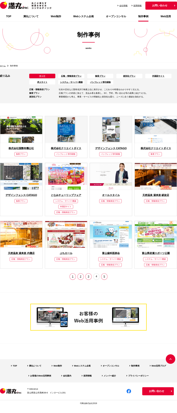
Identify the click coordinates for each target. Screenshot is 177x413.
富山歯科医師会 (111, 253)
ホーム (3, 66)
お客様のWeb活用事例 (40, 376)
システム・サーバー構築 (71, 82)
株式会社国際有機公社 (21, 148)
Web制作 (56, 16)
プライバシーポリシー (138, 376)
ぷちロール (66, 253)
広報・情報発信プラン (71, 76)
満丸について (31, 16)
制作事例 (143, 16)
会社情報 (122, 5)
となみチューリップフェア (66, 195)
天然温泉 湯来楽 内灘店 (21, 253)
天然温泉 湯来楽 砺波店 (155, 195)
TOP (8, 16)
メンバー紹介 (110, 376)
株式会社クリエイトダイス (66, 148)
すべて (42, 76)
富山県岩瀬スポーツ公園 (156, 253)
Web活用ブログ (159, 366)
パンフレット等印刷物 (100, 82)
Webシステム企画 (83, 16)
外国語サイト (158, 76)
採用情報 (136, 5)
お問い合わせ (159, 5)
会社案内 (67, 376)
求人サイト (42, 82)
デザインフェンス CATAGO (111, 148)
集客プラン (100, 76)
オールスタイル (111, 195)
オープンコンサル (116, 16)
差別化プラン (129, 76)
